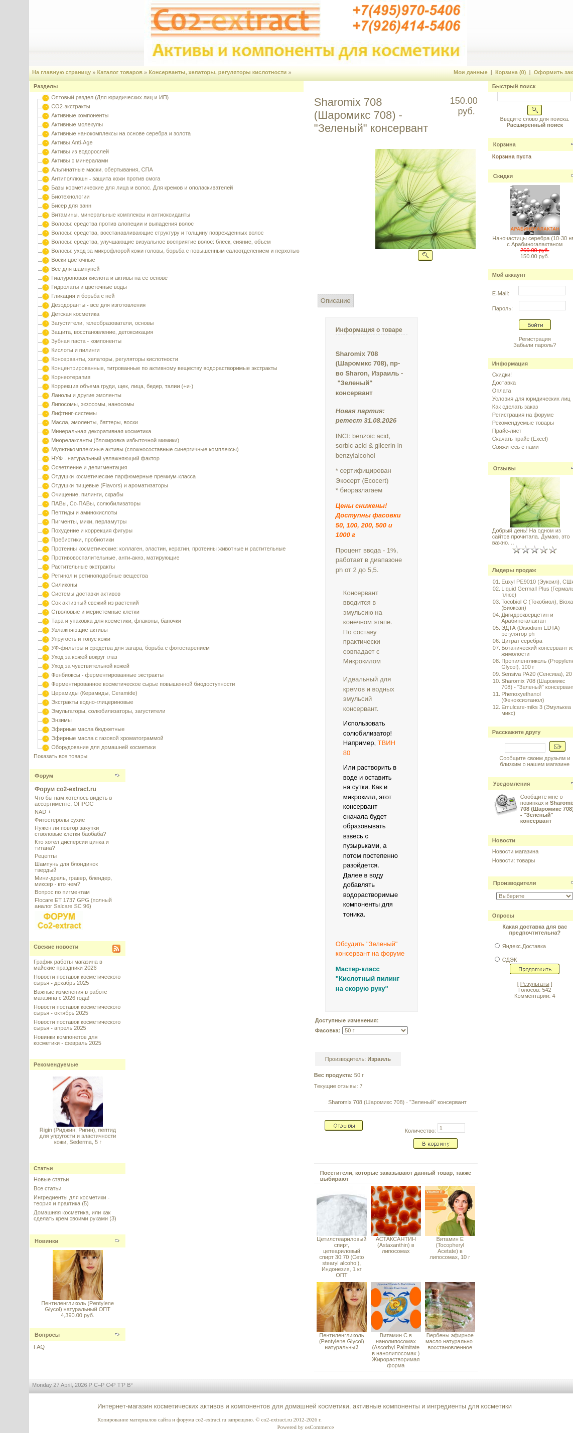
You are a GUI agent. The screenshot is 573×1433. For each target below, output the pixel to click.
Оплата (501, 391)
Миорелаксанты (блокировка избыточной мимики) (115, 440)
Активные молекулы (77, 124)
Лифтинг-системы (74, 413)
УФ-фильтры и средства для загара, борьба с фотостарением (130, 648)
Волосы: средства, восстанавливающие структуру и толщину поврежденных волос (157, 233)
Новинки (46, 1241)
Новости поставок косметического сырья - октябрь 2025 (77, 1010)
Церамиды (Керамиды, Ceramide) (94, 693)
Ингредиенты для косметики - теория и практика (71, 1200)
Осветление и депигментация (89, 467)
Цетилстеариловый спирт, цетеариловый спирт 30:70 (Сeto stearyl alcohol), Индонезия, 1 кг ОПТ (341, 1257)
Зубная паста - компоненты (86, 341)
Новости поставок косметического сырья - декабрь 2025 (77, 980)
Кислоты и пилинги (75, 350)
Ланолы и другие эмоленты (86, 395)
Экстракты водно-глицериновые (92, 702)
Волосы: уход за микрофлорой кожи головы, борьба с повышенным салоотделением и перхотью (175, 251)
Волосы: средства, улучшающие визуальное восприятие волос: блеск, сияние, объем (160, 242)
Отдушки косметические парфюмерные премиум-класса (123, 476)
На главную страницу (61, 72)
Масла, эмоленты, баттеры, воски (94, 422)
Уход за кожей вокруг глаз (84, 657)
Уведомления (511, 784)
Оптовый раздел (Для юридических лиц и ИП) (110, 97)
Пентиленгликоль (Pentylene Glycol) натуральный (341, 1341)
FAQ (39, 1347)
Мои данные (471, 72)
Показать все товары (60, 756)
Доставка (504, 383)
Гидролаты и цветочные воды (89, 287)
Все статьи (47, 1188)
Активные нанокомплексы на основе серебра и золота (121, 133)
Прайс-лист (507, 431)
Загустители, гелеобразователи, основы (102, 323)
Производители (514, 883)
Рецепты (46, 856)
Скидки (503, 176)
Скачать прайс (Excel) (520, 439)
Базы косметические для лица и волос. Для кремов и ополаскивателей (142, 188)
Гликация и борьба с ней (82, 296)
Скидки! (502, 375)
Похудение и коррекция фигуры (91, 530)
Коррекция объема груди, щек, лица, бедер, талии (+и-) (122, 386)
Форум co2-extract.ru (65, 789)
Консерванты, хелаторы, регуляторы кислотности (217, 72)
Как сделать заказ (515, 407)
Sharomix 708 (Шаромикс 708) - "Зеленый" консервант (397, 1102)
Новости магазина (515, 851)
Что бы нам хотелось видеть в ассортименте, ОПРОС (73, 801)
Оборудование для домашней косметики (103, 747)
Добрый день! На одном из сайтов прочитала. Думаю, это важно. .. (531, 536)
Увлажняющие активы (79, 630)
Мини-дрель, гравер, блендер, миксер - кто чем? (73, 881)
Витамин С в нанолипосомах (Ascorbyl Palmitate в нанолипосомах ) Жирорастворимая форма (395, 1350)
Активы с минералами (79, 160)
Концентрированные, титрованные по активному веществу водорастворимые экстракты (164, 368)
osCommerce (319, 1427)
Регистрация (535, 339)
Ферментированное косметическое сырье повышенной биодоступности (143, 684)
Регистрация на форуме (523, 415)
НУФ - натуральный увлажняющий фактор (105, 458)
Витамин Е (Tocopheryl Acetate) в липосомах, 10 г (449, 1248)
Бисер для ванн (71, 206)
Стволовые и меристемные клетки (95, 612)
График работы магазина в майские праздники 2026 (68, 965)
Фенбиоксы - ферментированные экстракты (107, 675)
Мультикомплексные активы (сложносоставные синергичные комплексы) (144, 449)
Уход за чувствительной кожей (90, 666)
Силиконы (64, 585)
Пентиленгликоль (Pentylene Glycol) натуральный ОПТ (77, 1306)
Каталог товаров (119, 72)
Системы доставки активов (85, 594)
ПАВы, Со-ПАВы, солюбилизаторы (95, 503)
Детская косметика (75, 314)
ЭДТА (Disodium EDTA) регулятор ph (530, 631)
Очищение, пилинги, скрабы (87, 494)
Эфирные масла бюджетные (87, 729)
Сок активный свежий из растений (95, 603)
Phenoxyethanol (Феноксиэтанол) (522, 697)
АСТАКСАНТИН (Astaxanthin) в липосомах (396, 1245)
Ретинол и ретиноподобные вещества (99, 576)
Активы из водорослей (80, 151)
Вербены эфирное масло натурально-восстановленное (450, 1341)
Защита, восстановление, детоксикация (102, 332)
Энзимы (61, 720)
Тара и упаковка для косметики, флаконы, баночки (116, 621)
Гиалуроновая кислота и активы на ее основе (109, 278)
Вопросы (47, 1335)
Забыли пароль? (534, 345)
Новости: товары (513, 860)
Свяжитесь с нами (515, 447)
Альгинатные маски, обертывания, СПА (102, 169)
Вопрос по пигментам (62, 892)
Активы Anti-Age (71, 142)
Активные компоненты (79, 115)
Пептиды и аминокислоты (84, 512)
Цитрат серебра (521, 641)
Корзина (504, 144)
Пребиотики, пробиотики (82, 539)
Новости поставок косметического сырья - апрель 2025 (77, 1025)
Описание (336, 300)
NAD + (43, 812)
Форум (44, 776)
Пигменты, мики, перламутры (88, 521)
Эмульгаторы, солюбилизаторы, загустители (108, 711)
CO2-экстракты (70, 106)
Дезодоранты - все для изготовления (98, 305)
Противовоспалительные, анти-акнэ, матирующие (115, 558)
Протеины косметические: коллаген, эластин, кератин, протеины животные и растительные (168, 549)
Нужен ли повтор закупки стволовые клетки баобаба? (70, 831)
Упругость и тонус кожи (80, 639)
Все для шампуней (75, 269)
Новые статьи (51, 1179)
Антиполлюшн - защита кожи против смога (105, 178)
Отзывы (504, 468)
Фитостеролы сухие (60, 820)
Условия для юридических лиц (531, 399)
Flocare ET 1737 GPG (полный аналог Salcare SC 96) (73, 903)
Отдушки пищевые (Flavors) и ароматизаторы (109, 485)
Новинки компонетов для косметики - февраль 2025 (67, 1040)
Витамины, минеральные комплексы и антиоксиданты (120, 215)
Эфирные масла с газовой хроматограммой (107, 738)
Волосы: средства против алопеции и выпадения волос (122, 224)
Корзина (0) (510, 72)
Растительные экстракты (83, 567)
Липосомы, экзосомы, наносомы (92, 404)
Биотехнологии (70, 197)
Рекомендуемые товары (523, 423)
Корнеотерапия (70, 377)
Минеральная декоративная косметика (101, 431)
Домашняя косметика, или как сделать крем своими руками (72, 1215)
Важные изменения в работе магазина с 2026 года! (70, 995)
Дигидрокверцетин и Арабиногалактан (527, 618)
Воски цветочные (73, 260)
